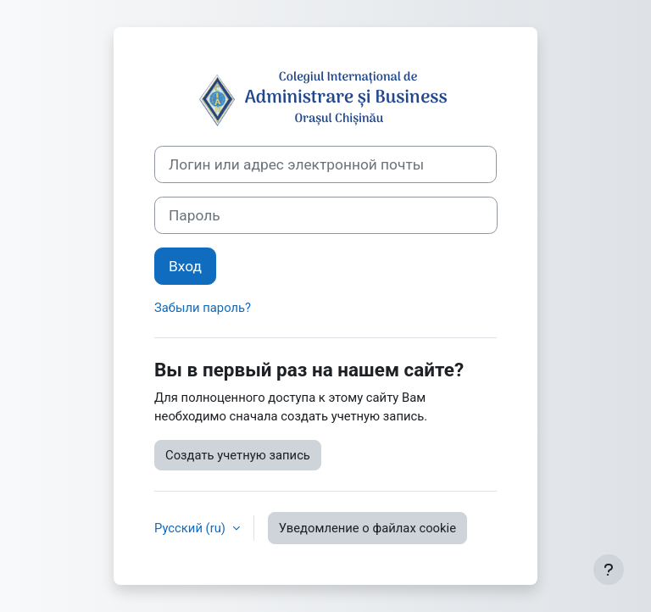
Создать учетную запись (237, 455)
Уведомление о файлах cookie (367, 528)
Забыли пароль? (202, 307)
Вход (185, 266)
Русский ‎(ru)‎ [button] (191, 528)
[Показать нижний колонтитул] (608, 569)
